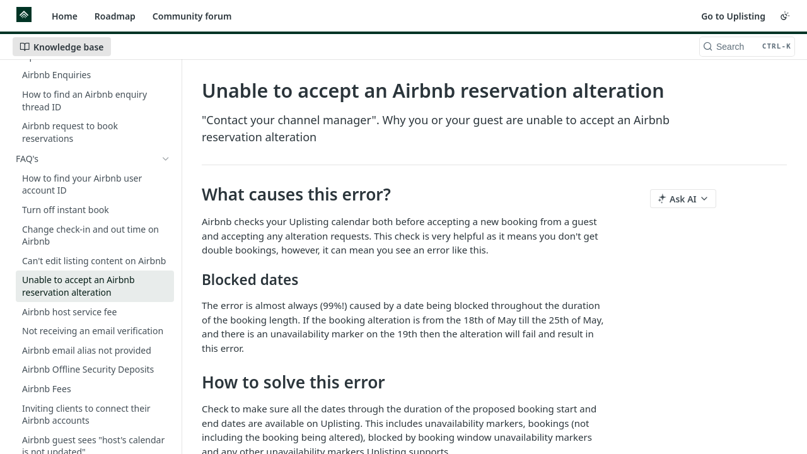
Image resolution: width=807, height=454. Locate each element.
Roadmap (115, 16)
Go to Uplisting (733, 16)
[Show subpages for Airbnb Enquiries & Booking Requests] (166, 127)
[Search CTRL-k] (747, 46)
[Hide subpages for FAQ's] (166, 159)
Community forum (192, 16)
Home (65, 16)
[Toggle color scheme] (784, 15)
